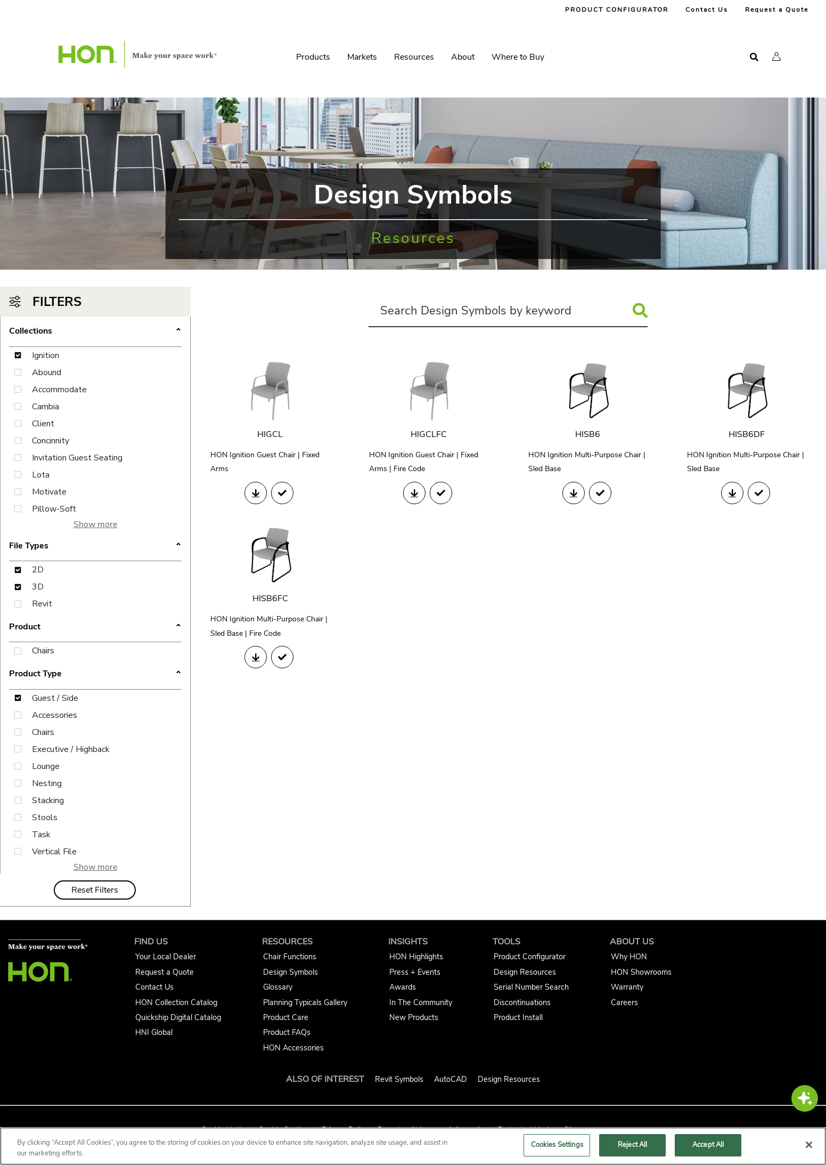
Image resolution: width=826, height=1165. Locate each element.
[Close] (809, 1144)
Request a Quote (776, 9)
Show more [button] (95, 524)
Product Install (518, 1017)
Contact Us (706, 9)
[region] (413, 1146)
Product (24, 627)
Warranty (627, 987)
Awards (402, 987)
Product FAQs (286, 1032)
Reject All (632, 1145)
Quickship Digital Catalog (178, 1017)
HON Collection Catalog (176, 1002)
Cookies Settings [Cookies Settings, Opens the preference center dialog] (557, 1145)
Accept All (708, 1145)
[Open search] (754, 57)
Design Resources (525, 972)
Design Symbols (290, 972)
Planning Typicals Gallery (305, 1002)
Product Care (285, 1017)
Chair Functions (289, 956)
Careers (624, 1002)
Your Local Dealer (165, 956)
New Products (413, 1017)
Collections (30, 331)
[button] (776, 56)
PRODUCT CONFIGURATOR (616, 9)
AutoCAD (450, 1079)
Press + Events (414, 972)
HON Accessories (293, 1047)
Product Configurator (530, 956)
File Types (28, 546)
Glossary (277, 987)
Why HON (629, 956)
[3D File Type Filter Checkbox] (17, 587)
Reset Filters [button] (94, 890)
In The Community (420, 1002)
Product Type (35, 673)
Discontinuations (522, 1002)
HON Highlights (416, 956)
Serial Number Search (531, 987)
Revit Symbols (399, 1079)
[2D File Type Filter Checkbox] (17, 570)
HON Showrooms (641, 972)
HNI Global (154, 1032)
